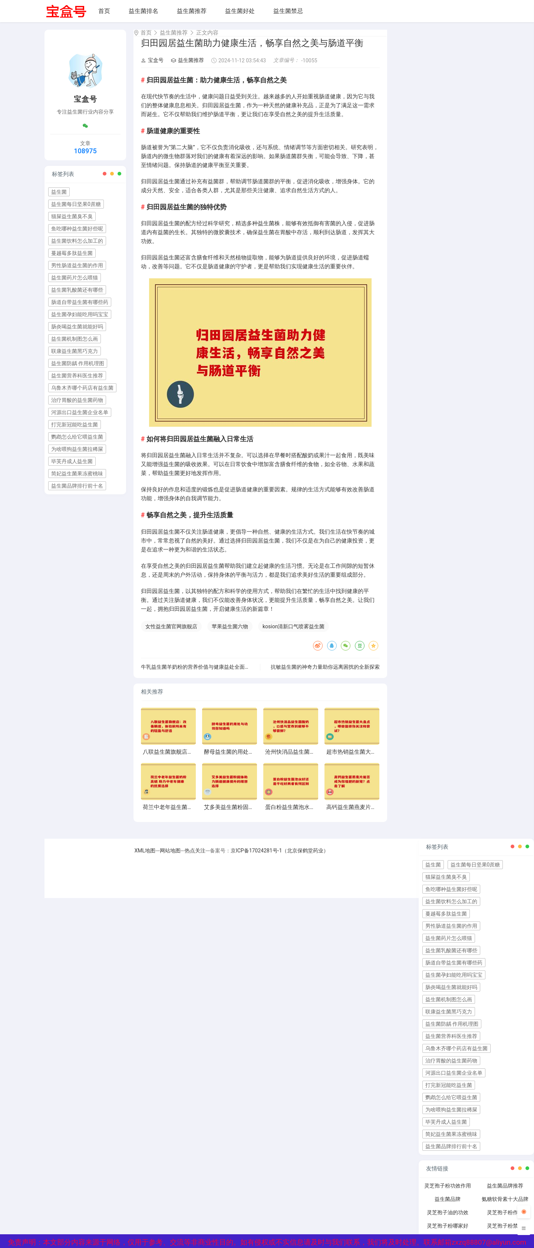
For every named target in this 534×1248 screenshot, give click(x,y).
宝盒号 (152, 67)
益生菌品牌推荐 (505, 1192)
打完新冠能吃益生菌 (74, 425)
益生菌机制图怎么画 (74, 339)
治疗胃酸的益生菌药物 (77, 400)
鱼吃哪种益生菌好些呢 (77, 229)
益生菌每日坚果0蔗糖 (76, 204)
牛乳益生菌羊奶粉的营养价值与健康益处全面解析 (198, 674)
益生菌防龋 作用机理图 (77, 363)
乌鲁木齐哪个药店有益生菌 (82, 388)
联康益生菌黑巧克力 (74, 351)
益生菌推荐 (192, 10)
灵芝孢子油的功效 (447, 1219)
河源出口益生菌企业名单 (79, 412)
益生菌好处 (240, 10)
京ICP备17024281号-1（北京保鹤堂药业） (280, 857)
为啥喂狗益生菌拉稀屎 (77, 449)
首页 (104, 10)
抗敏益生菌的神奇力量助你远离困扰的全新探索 (325, 674)
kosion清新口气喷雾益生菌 (293, 633)
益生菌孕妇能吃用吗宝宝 (79, 314)
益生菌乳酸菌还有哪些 (77, 290)
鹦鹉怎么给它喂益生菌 (77, 437)
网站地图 (170, 857)
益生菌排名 (143, 10)
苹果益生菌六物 (230, 633)
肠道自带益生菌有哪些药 (79, 302)
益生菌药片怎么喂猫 (74, 278)
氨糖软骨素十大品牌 (505, 1206)
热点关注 (195, 857)
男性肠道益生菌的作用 (77, 265)
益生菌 (59, 192)
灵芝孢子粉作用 (505, 1219)
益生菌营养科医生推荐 (77, 376)
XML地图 (145, 857)
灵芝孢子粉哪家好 (447, 1232)
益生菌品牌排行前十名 (77, 486)
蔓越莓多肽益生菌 (72, 253)
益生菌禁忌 (288, 10)
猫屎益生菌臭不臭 (72, 216)
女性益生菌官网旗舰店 (171, 633)
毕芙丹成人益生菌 (72, 461)
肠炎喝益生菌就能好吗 (77, 327)
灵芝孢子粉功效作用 (447, 1192)
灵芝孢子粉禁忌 (505, 1232)
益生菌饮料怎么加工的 (77, 241)
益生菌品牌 (448, 1206)
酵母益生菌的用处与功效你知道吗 (245, 758)
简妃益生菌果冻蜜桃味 (77, 473)
